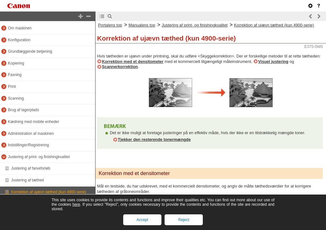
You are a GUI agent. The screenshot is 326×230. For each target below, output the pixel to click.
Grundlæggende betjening (30, 51)
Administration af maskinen (31, 133)
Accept (142, 220)
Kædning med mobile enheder (33, 121)
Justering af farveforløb (30, 168)
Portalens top (110, 25)
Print (12, 86)
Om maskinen (20, 28)
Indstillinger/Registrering (28, 145)
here (76, 204)
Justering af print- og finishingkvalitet (39, 157)
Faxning (15, 75)
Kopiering (16, 63)
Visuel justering (273, 61)
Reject (183, 220)
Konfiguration (19, 40)
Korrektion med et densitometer (132, 61)
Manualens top (142, 25)
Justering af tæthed (27, 180)
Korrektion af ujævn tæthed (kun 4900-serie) (48, 192)
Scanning (16, 98)
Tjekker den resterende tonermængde (154, 139)
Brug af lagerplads (23, 110)
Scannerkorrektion (120, 66)
